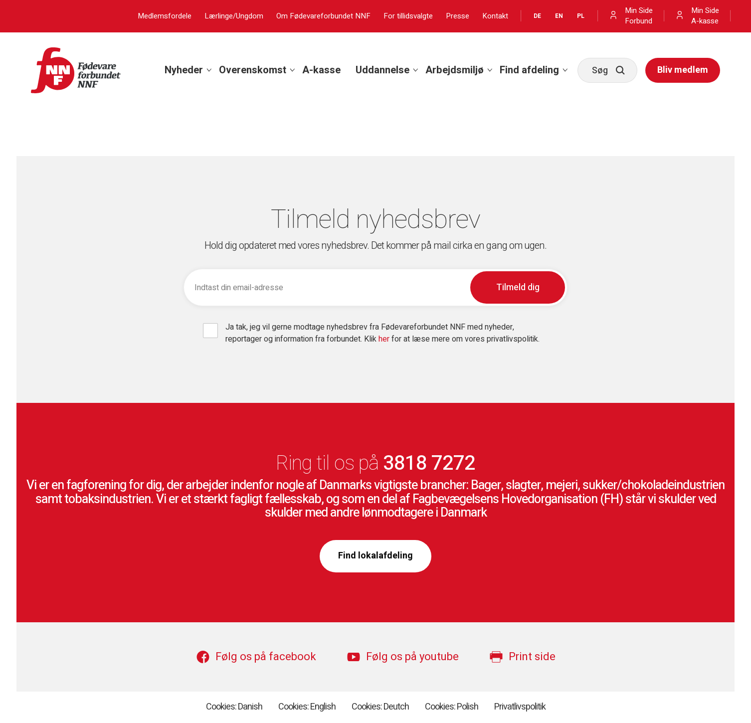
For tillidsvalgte (408, 16)
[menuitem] (184, 70)
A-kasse (321, 70)
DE (537, 16)
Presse (457, 16)
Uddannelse (382, 70)
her (384, 339)
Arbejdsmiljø (454, 70)
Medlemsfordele (164, 16)
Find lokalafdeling (375, 555)
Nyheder (184, 70)
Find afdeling (529, 70)
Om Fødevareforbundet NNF (323, 16)
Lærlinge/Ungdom (233, 16)
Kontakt (495, 16)
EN (559, 16)
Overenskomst (252, 70)
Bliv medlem (682, 70)
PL (580, 16)
